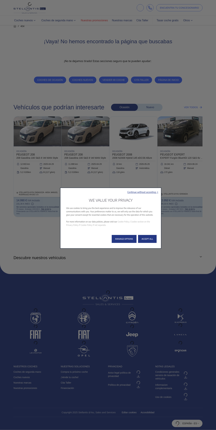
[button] (142, 192)
